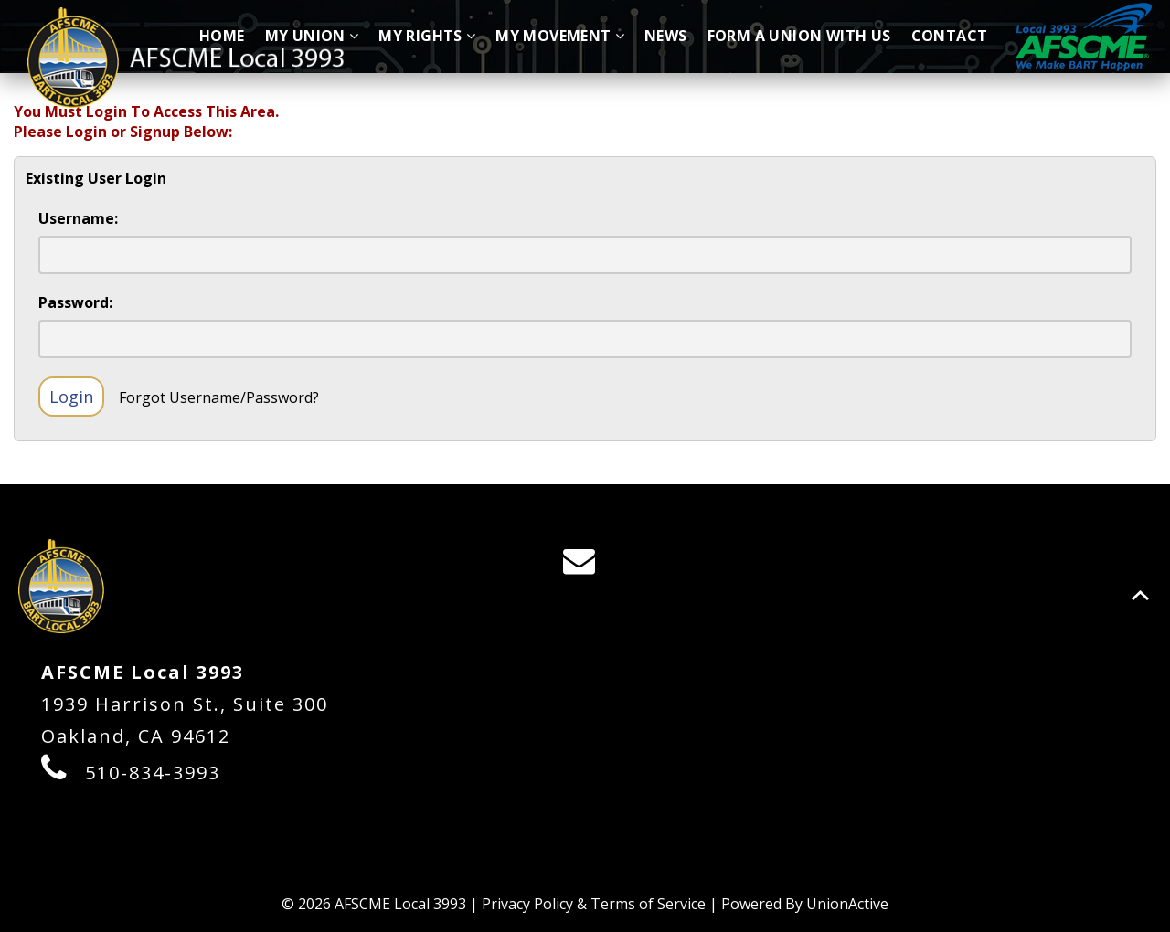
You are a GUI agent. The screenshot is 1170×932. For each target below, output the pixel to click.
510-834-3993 (152, 772)
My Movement (559, 36)
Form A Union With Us (799, 36)
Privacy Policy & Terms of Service (594, 904)
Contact (949, 36)
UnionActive (847, 904)
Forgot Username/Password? (219, 397)
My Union (312, 36)
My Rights (426, 36)
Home (222, 36)
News (665, 36)
